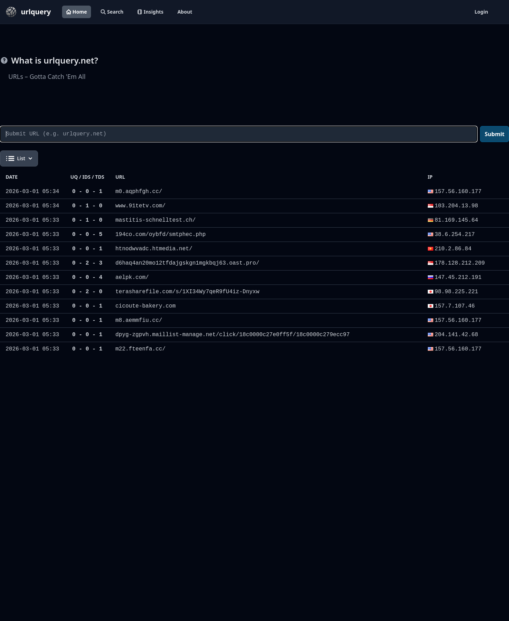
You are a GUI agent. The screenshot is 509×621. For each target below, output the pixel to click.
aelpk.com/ (132, 277)
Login (481, 11)
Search (112, 11)
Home (76, 11)
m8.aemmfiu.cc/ (138, 320)
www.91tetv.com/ (140, 206)
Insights (150, 11)
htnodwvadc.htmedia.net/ (153, 249)
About (184, 11)
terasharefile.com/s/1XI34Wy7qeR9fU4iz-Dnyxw (187, 292)
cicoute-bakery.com (145, 306)
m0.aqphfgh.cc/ (138, 191)
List (19, 158)
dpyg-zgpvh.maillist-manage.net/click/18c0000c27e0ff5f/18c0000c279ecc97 (232, 335)
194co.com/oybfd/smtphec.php (160, 234)
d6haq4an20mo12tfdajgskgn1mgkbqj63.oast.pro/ (187, 263)
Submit (494, 134)
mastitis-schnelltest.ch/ (155, 220)
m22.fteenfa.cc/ (140, 349)
